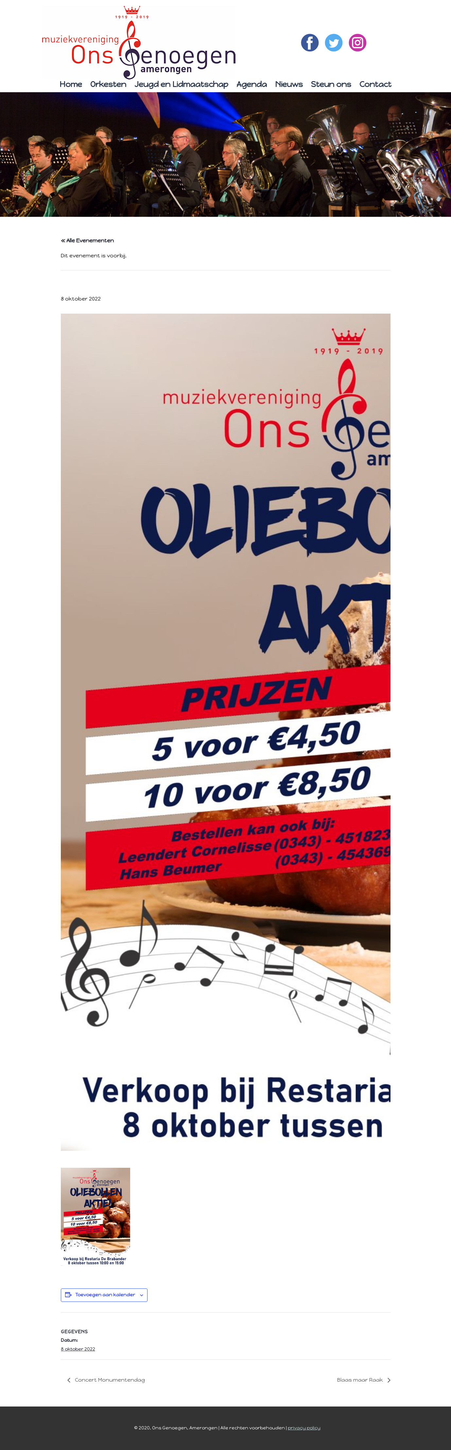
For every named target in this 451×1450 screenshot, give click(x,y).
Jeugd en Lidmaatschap (181, 84)
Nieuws (289, 84)
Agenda (251, 84)
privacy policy (304, 1428)
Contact (375, 84)
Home (71, 84)
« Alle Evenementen (87, 240)
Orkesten (108, 84)
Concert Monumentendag (109, 1380)
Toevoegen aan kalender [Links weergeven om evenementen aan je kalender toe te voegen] (105, 1295)
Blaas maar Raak (360, 1380)
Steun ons (331, 84)
